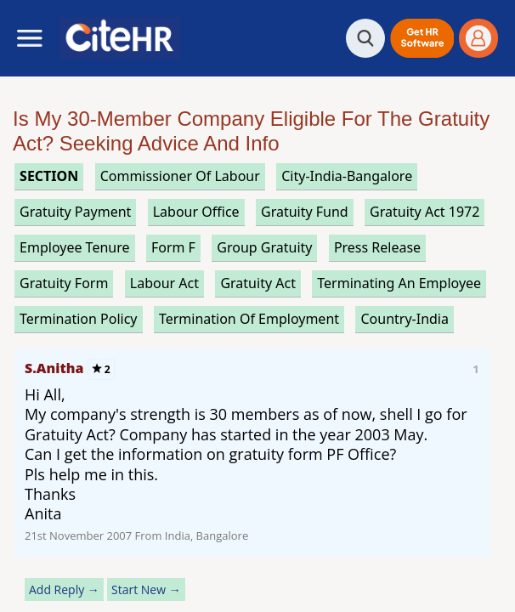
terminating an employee (399, 283)
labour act (164, 283)
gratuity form (64, 283)
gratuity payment (75, 211)
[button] (422, 38)
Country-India (404, 318)
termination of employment (249, 318)
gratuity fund (304, 211)
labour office (196, 211)
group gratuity (264, 247)
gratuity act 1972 (424, 211)
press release (377, 247)
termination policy (78, 318)
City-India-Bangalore (346, 176)
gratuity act (257, 283)
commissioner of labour (180, 176)
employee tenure (74, 247)
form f (173, 247)
